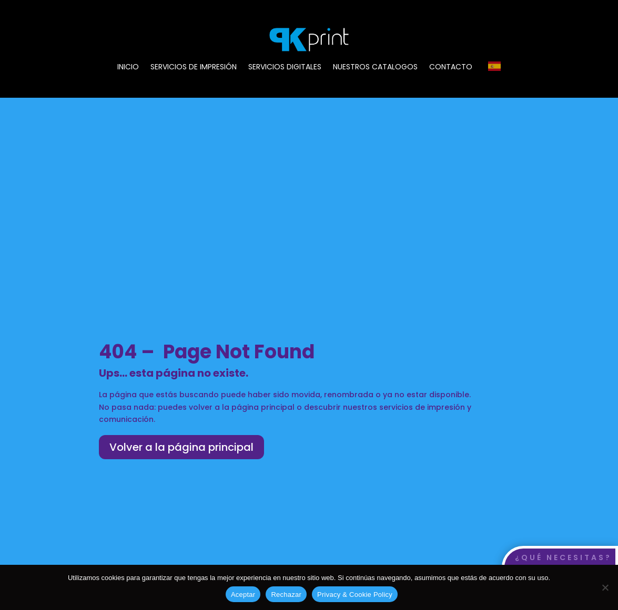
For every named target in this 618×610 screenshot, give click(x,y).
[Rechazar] (605, 587)
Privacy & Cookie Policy (354, 594)
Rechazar (286, 594)
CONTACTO (450, 67)
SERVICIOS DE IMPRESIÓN (193, 67)
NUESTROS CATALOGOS (375, 67)
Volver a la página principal (181, 447)
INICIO (128, 67)
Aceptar (243, 594)
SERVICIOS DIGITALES (284, 67)
